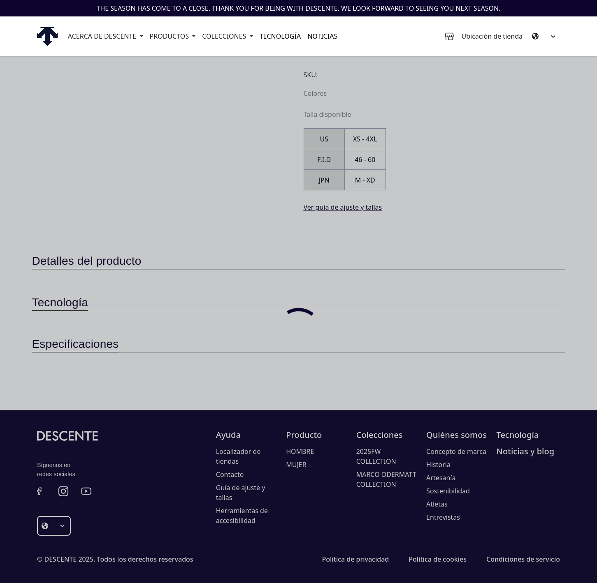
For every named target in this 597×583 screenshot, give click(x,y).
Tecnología (280, 36)
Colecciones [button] (225, 36)
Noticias (322, 36)
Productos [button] (170, 36)
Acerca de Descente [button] (103, 36)
